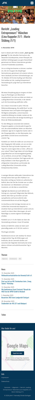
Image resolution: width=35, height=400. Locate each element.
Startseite (7, 387)
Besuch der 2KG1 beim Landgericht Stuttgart (15, 297)
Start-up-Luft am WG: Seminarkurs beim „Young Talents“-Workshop (16, 282)
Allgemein (15, 387)
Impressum (5, 377)
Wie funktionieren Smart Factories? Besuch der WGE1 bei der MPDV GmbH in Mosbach (16, 290)
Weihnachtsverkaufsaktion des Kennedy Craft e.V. (16, 275)
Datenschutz (5, 381)
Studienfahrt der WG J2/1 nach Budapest (14, 303)
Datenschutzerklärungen (18, 360)
